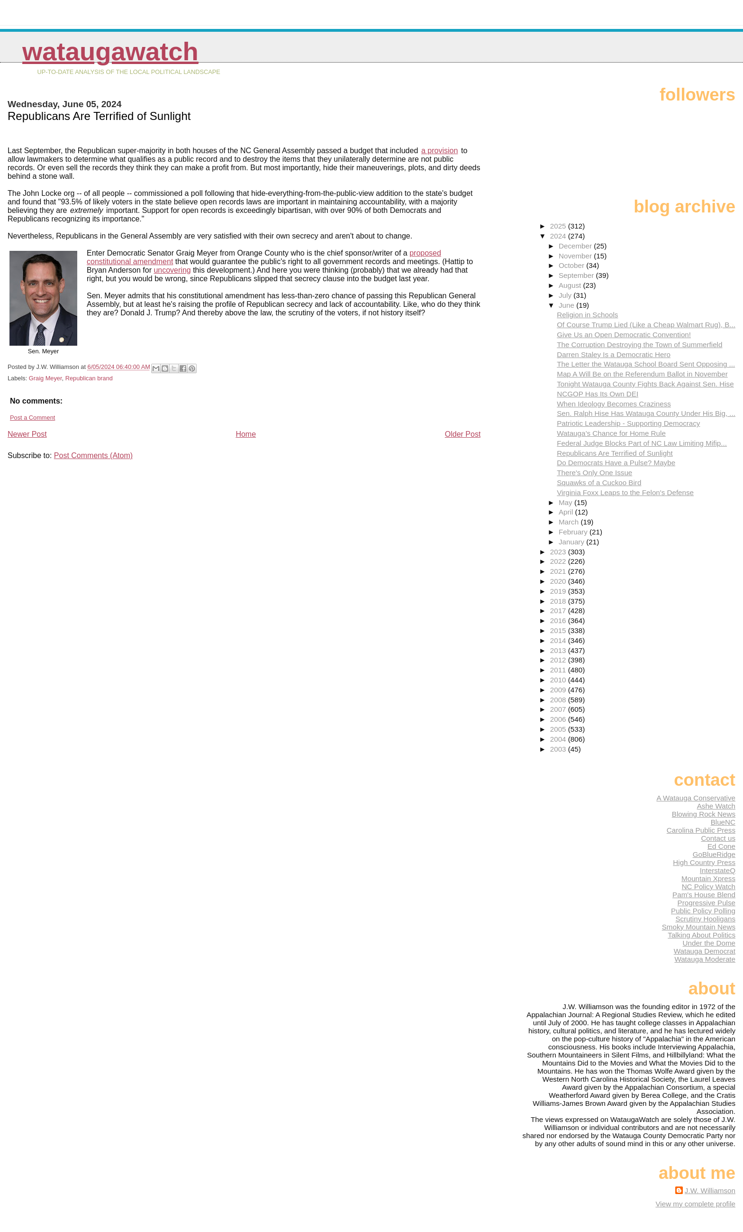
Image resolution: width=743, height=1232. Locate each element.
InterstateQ (717, 870)
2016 (559, 620)
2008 (559, 700)
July (566, 295)
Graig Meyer (45, 378)
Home (246, 434)
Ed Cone (721, 846)
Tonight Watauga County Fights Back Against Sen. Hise (645, 384)
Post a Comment (32, 417)
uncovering (172, 270)
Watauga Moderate (704, 959)
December (576, 246)
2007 (559, 709)
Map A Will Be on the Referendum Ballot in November (642, 374)
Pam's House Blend (703, 895)
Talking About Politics (701, 935)
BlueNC (723, 822)
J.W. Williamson (710, 1190)
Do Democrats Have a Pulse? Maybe (616, 463)
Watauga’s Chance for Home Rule (611, 433)
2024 (559, 236)
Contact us (718, 838)
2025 (559, 226)
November (576, 256)
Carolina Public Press (701, 830)
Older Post (463, 434)
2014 (559, 640)
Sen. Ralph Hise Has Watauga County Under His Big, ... (646, 413)
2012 (559, 660)
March (569, 522)
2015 (559, 630)
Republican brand (89, 378)
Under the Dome (709, 943)
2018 (559, 601)
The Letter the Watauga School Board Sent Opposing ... (646, 364)
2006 (559, 719)
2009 (559, 690)
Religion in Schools (587, 315)
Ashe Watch (716, 806)
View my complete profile (695, 1204)
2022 (559, 561)
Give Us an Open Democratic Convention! (624, 335)
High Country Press (704, 862)
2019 (559, 591)
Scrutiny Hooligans (705, 919)
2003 (559, 749)
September (577, 275)
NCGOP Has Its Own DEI (597, 394)
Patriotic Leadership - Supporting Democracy (628, 423)
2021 (559, 571)
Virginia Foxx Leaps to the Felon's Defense (625, 492)
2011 (559, 670)
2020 (559, 581)
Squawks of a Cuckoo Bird (599, 482)
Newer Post (27, 434)
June (567, 305)
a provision (439, 151)
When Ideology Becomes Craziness (614, 404)
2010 (559, 680)
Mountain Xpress (708, 878)
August (571, 285)
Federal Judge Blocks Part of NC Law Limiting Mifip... (642, 443)
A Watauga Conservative (695, 798)
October (572, 265)
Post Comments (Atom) (93, 455)
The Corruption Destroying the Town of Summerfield (639, 344)
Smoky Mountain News (698, 927)
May (566, 502)
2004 (559, 739)
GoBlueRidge (714, 854)
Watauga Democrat (704, 951)
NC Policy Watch (708, 887)
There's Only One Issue (594, 473)
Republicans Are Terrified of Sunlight (615, 453)
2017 (559, 611)
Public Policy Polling (703, 911)
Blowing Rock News (703, 814)
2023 (559, 552)
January (572, 542)
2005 (559, 729)
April (567, 512)
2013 (559, 650)
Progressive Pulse (706, 903)
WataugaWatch (110, 51)
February (574, 532)
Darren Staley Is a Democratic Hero (614, 354)
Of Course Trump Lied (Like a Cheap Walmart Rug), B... (646, 325)
